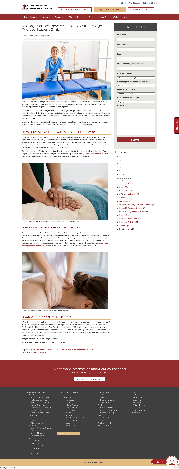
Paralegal (34, 420)
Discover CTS (100, 395)
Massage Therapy (37, 410)
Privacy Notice (135, 413)
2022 (121, 164)
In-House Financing (72, 405)
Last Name (121, 44)
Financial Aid (61, 17)
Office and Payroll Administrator (132, 212)
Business (32, 430)
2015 (121, 171)
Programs (35, 17)
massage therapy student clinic (38, 350)
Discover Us (75, 17)
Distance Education (139, 405)
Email (119, 54)
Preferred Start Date (126, 89)
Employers (101, 405)
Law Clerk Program (37, 418)
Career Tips (124, 187)
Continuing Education (38, 448)
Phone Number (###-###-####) (130, 64)
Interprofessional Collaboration (41, 446)
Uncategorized (125, 229)
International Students (103, 392)
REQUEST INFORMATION (110, 9)
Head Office (137, 408)
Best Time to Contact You (128, 97)
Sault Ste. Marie (138, 402)
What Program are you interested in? (132, 82)
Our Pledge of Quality (105, 423)
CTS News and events (39, 352)
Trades (31, 438)
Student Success (90, 17)
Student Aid (69, 402)
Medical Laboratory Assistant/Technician (135, 204)
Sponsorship (70, 400)
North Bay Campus (139, 395)
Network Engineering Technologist (42, 428)
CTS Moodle (35, 451)
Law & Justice (33, 415)
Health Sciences (34, 395)
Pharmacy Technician (127, 222)
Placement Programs (107, 400)
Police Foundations (37, 423)
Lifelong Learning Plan (73, 408)
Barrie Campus (138, 400)
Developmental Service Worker (41, 408)
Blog (99, 415)
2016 (121, 167)
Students (101, 397)
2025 (121, 157)
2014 (121, 174)
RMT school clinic (58, 350)
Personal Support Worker (129, 219)
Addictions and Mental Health (40, 397)
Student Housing (105, 402)
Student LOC (70, 413)
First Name (121, 34)
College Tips (124, 190)
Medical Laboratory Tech (39, 400)
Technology (124, 226)
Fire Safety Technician (38, 441)
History (100, 420)
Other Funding (70, 410)
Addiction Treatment (127, 183)
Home (26, 17)
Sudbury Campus (139, 397)
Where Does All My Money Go (75, 418)
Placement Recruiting (107, 413)
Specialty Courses (35, 443)
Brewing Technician (35, 453)
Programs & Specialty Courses (37, 392)
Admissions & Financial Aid (70, 392)
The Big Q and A (103, 418)
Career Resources (69, 425)
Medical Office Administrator (130, 208)
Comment (121, 106)
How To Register (68, 395)
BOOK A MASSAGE (141, 9)
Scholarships (70, 415)
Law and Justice (125, 201)
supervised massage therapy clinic (79, 350)
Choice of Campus (124, 73)
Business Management (38, 433)
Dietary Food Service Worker (40, 413)
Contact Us (129, 17)
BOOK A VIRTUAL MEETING (74, 9)
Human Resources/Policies (111, 17)
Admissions (47, 17)
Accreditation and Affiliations (109, 410)
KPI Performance (103, 425)
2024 (121, 160)
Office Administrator (37, 436)
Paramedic (123, 215)
